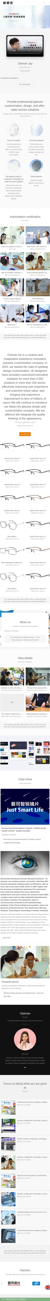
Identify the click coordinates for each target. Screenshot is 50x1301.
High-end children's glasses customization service (18, 272)
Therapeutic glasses (10, 982)
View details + (12, 536)
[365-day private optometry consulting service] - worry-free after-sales (23, 994)
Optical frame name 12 (12, 458)
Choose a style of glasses (12, 299)
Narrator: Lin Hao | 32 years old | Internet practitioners (20, 688)
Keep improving (37, 299)
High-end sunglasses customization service (16, 246)
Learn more (6, 938)
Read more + (12, 325)
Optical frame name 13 (38, 510)
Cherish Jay (7, 2)
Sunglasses (25, 434)
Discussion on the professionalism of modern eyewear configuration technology (22, 841)
